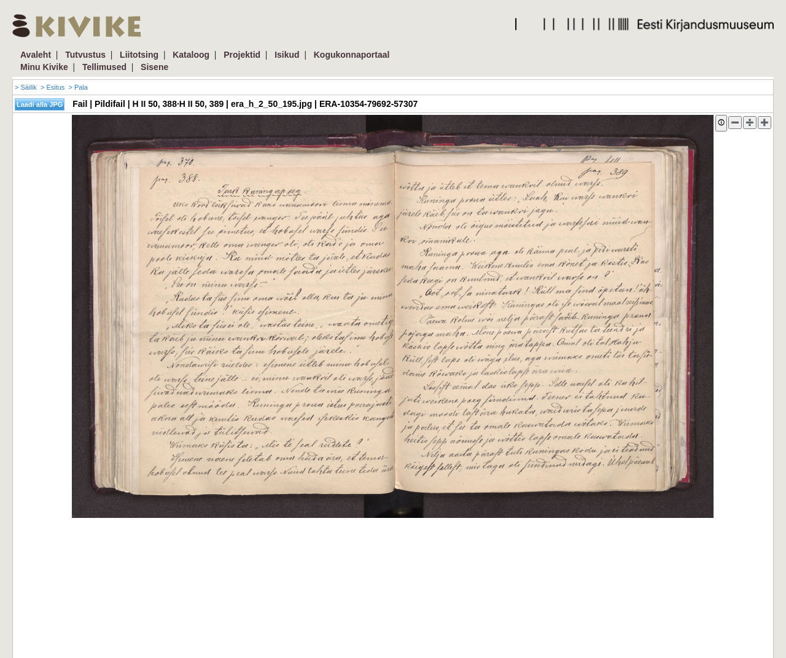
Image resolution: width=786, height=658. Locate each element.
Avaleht (35, 55)
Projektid (242, 55)
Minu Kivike (44, 67)
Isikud (286, 55)
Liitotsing (139, 55)
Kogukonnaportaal (352, 55)
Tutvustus (85, 55)
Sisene (154, 67)
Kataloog (191, 55)
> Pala (78, 87)
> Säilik (26, 87)
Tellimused (104, 67)
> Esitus (52, 87)
